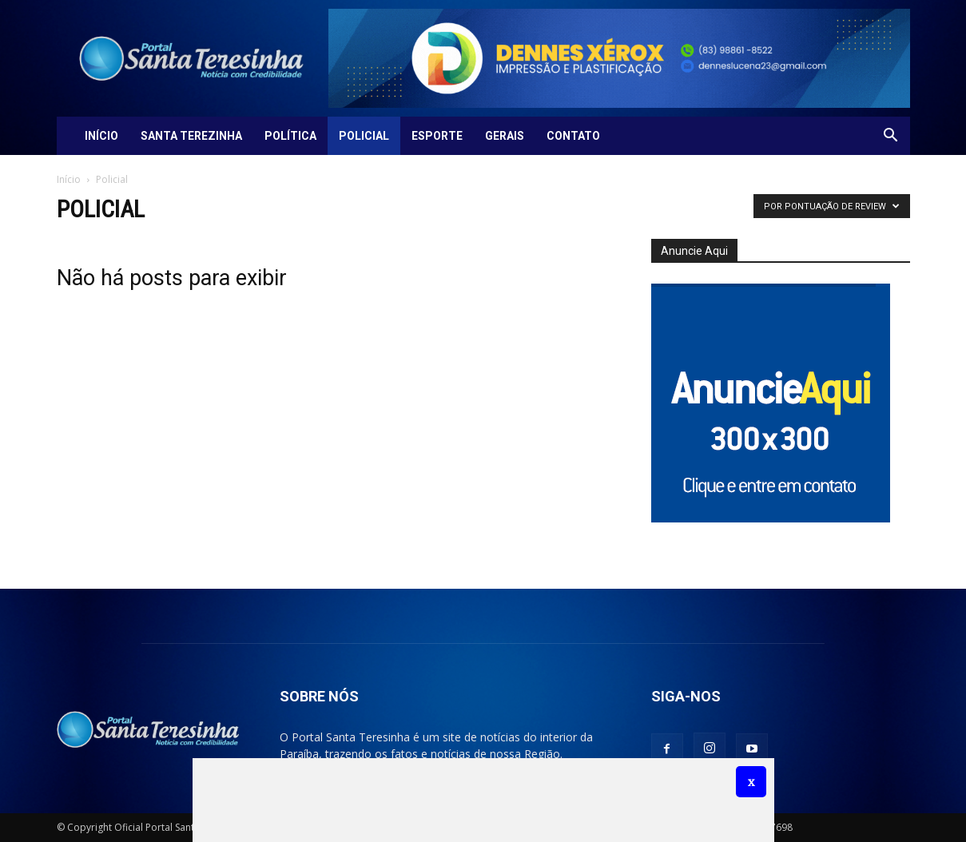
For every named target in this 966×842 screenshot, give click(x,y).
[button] (891, 137)
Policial (364, 135)
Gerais (504, 135)
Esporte (437, 135)
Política (290, 135)
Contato (573, 135)
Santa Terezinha (191, 135)
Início (101, 135)
